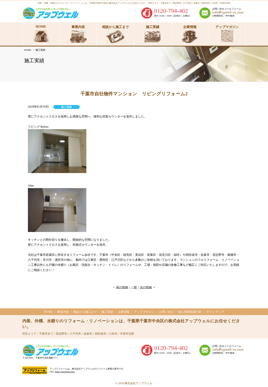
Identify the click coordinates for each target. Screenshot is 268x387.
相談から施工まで (85, 311)
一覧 (134, 287)
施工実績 (107, 311)
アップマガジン (144, 311)
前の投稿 (122, 287)
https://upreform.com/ (65, 371)
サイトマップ (215, 311)
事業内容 (63, 311)
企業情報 (124, 311)
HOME (27, 50)
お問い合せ (166, 311)
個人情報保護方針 (190, 311)
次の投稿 (146, 287)
